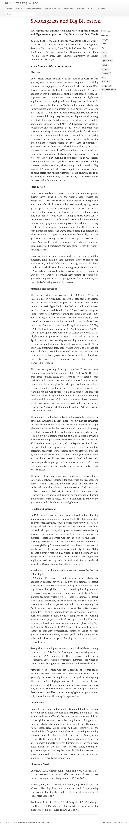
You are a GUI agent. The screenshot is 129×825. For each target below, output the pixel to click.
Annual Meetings (52, 8)
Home (9, 8)
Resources (68, 8)
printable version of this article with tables (51, 65)
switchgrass (106, 86)
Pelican (114, 822)
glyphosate (106, 73)
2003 (104, 52)
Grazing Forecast (33, 8)
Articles (80, 8)
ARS (104, 56)
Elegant (126, 822)
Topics (91, 8)
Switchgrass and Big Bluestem (66, 21)
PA (103, 77)
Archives (101, 8)
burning (105, 69)
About (19, 8)
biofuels (105, 65)
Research (104, 43)
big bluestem (107, 60)
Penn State (106, 81)
